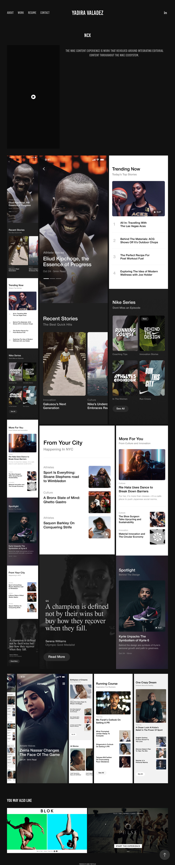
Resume (32, 13)
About (10, 13)
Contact (45, 13)
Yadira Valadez (87, 13)
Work (21, 13)
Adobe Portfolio (91, 864)
